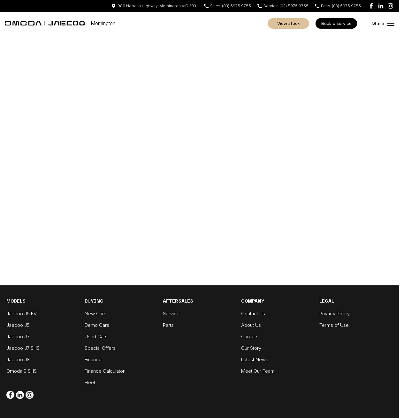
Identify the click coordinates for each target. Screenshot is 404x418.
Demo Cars (97, 325)
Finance (93, 359)
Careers (250, 337)
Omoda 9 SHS (21, 371)
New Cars (95, 314)
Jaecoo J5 (18, 325)
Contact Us (253, 314)
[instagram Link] (390, 6)
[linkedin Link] (381, 6)
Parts (168, 325)
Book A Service (336, 23)
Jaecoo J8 (18, 359)
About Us (251, 325)
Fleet (90, 382)
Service (171, 314)
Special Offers (100, 348)
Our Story (251, 348)
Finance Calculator (105, 371)
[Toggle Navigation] (382, 23)
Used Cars (96, 337)
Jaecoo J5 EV (21, 314)
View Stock (288, 23)
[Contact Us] (154, 6)
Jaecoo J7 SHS (23, 348)
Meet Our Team (258, 371)
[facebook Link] (371, 6)
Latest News (254, 359)
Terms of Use (334, 325)
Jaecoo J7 (17, 337)
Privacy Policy (334, 314)
